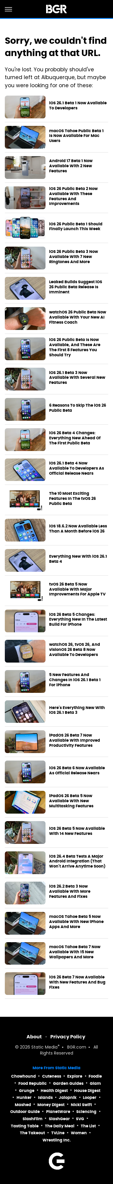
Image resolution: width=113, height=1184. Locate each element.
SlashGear (59, 1118)
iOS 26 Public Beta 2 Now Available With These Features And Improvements (73, 196)
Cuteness (51, 1076)
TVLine (57, 1132)
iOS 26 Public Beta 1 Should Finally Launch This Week (75, 227)
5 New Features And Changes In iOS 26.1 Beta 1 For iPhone (75, 679)
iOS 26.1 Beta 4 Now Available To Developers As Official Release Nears (76, 468)
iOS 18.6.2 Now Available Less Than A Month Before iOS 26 (78, 529)
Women (79, 1132)
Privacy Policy (67, 1037)
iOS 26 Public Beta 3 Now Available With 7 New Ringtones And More (73, 256)
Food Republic (32, 1083)
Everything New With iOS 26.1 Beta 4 (78, 559)
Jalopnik (68, 1097)
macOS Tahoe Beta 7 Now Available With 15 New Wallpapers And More (74, 952)
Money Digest (50, 1104)
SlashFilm (32, 1118)
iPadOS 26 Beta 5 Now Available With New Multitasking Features (71, 801)
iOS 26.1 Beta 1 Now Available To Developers (78, 106)
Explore (74, 1076)
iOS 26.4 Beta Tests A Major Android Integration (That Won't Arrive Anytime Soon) (77, 861)
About (34, 1037)
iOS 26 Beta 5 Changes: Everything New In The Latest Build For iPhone (78, 619)
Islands (45, 1097)
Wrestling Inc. (56, 1140)
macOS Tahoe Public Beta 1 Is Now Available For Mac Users (76, 136)
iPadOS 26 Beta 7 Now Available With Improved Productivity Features (74, 740)
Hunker (24, 1097)
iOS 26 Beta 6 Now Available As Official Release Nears (77, 771)
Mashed (23, 1104)
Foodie (95, 1076)
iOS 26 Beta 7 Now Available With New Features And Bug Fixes (77, 982)
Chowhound (23, 1076)
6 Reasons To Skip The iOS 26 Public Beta (77, 408)
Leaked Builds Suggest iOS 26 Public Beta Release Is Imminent (75, 287)
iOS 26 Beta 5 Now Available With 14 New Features (77, 831)
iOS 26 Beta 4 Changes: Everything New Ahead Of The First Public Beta (75, 438)
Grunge (26, 1090)
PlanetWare (58, 1111)
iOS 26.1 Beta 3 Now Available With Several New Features (77, 377)
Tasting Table (25, 1126)
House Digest (87, 1090)
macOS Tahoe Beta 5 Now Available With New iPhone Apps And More (76, 921)
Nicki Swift (81, 1104)
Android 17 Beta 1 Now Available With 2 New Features (71, 166)
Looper (89, 1097)
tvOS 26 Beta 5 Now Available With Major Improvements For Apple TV (77, 589)
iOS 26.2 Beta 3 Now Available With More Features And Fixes (69, 891)
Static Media (44, 1047)
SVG (80, 1118)
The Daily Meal (59, 1126)
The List (88, 1126)
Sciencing (86, 1111)
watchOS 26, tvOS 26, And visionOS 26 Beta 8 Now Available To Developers (74, 649)
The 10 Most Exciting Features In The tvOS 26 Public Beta (72, 498)
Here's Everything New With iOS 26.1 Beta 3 (77, 710)
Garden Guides (68, 1083)
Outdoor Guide (25, 1111)
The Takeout (32, 1132)
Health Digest (54, 1090)
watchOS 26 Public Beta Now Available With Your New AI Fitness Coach (77, 317)
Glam (95, 1083)
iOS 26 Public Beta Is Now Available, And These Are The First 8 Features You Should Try (74, 347)
